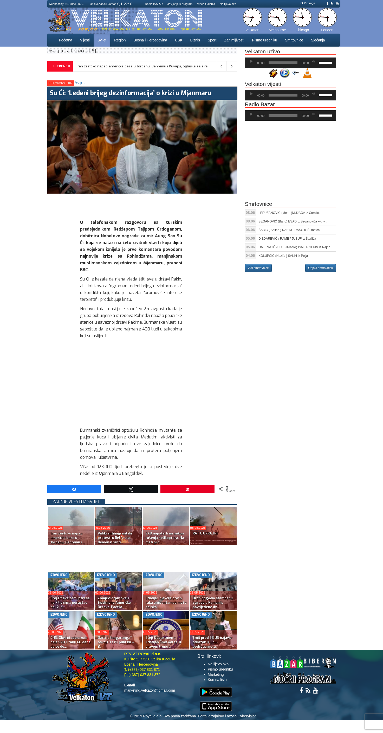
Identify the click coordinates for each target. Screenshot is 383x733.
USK (179, 40)
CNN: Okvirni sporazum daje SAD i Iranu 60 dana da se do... (70, 642)
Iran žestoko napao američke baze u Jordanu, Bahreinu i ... (67, 537)
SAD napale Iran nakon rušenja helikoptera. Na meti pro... (164, 537)
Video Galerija (206, 3)
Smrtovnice (294, 40)
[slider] (283, 62)
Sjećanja (318, 40)
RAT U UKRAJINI (205, 533)
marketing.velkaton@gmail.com (149, 690)
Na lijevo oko (228, 3)
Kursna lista (217, 680)
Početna (65, 40)
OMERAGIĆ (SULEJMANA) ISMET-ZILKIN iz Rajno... (295, 247)
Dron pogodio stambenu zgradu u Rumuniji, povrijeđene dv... (213, 602)
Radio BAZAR (154, 3)
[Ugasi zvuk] (313, 61)
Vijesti (85, 40)
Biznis (195, 40)
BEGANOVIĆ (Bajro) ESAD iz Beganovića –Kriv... (292, 221)
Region (120, 40)
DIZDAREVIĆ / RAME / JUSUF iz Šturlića (287, 238)
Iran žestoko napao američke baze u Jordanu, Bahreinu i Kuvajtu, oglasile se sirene (144, 66)
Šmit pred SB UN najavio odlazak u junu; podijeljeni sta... (212, 642)
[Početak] (251, 61)
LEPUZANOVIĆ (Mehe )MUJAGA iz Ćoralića (289, 213)
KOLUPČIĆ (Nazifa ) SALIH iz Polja (283, 256)
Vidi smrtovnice (258, 268)
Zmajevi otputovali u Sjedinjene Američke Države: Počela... (115, 602)
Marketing (216, 674)
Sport (212, 40)
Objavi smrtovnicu (320, 268)
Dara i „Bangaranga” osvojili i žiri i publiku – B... (116, 642)
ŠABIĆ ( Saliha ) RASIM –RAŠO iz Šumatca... (290, 230)
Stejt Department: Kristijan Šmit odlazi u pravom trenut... (163, 642)
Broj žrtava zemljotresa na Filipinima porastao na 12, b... (70, 602)
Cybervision (247, 716)
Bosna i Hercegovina (150, 40)
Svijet (102, 40)
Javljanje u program (179, 3)
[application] (290, 63)
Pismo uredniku (264, 40)
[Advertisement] (142, 205)
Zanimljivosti (234, 40)
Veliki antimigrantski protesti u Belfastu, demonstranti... (115, 537)
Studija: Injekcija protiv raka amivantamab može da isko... (165, 602)
